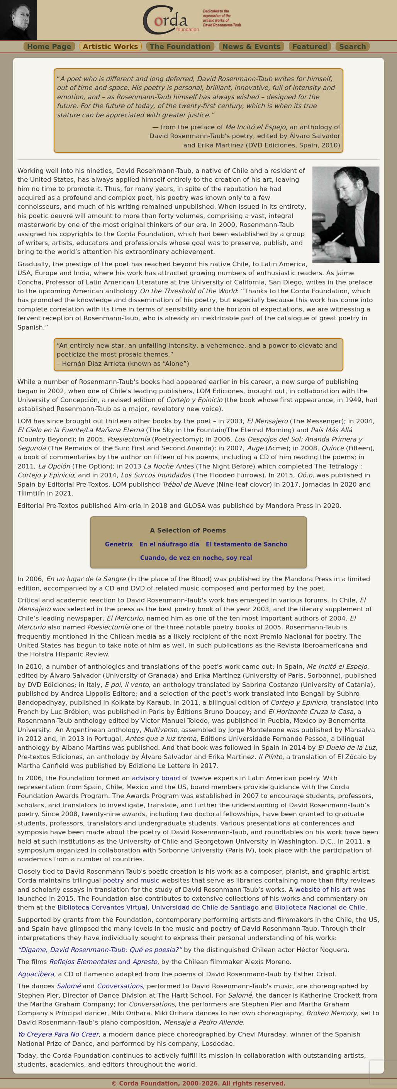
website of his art (323, 889)
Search (352, 46)
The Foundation (180, 46)
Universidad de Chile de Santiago (205, 907)
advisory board (156, 778)
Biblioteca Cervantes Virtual (103, 907)
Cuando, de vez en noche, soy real (196, 558)
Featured (309, 46)
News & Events (251, 46)
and (103, 962)
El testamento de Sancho (246, 544)
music (149, 880)
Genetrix (119, 544)
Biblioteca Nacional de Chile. (321, 907)
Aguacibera (35, 974)
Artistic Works (110, 46)
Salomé (68, 986)
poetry (112, 880)
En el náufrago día (169, 544)
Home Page (49, 46)
